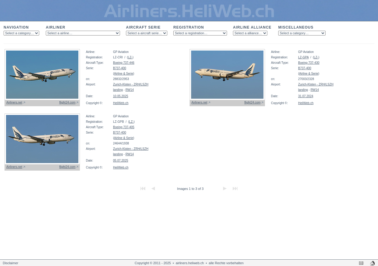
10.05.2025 (120, 96)
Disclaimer (10, 263)
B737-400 (119, 68)
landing (118, 89)
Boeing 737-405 (123, 127)
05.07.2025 (120, 160)
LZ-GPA (303, 57)
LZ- (130, 57)
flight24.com (67, 102)
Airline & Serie (123, 73)
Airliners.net (14, 102)
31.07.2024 (305, 96)
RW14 (129, 89)
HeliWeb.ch (120, 103)
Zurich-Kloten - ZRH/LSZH (130, 84)
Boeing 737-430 (309, 62)
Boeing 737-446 (123, 62)
